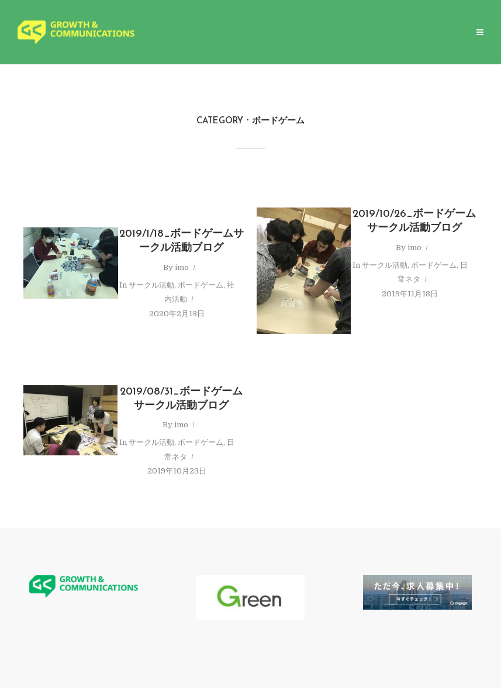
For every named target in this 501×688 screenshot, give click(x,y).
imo (182, 267)
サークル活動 (151, 285)
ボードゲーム (200, 285)
